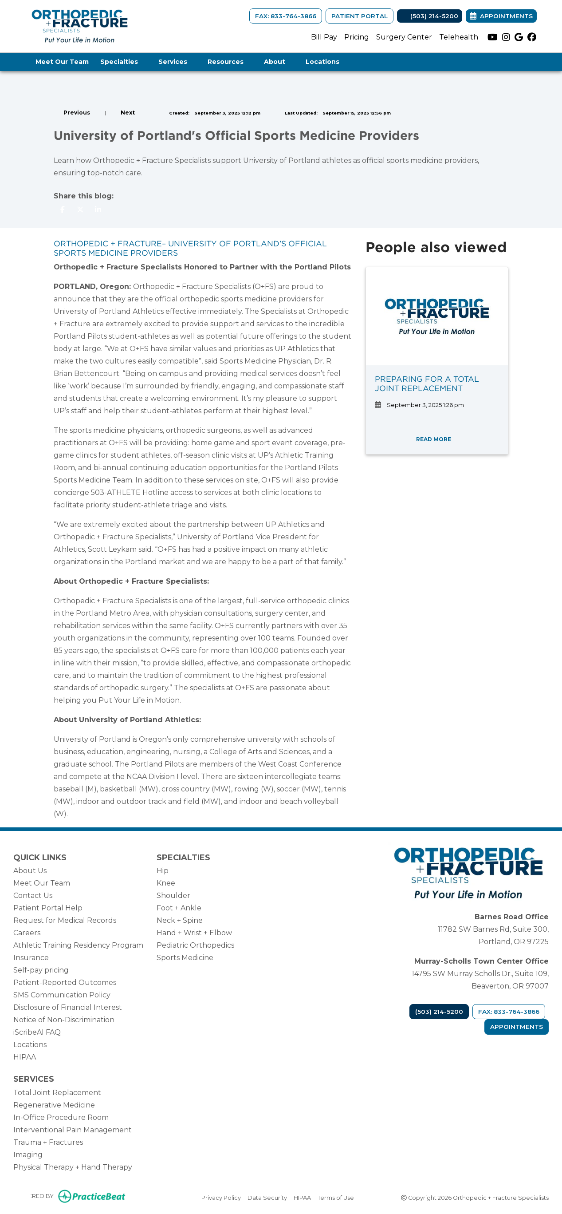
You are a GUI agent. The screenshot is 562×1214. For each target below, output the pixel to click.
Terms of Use (336, 1197)
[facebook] (531, 37)
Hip (163, 870)
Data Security (267, 1197)
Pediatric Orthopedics (195, 945)
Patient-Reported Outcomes (64, 982)
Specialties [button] (123, 62)
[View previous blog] (72, 112)
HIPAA (24, 1057)
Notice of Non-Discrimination (63, 1020)
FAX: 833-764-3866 (285, 16)
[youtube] (492, 37)
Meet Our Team (62, 62)
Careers (26, 933)
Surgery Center (404, 37)
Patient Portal (359, 16)
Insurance (31, 957)
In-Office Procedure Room (61, 1117)
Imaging (28, 1155)
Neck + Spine (180, 920)
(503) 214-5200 (429, 16)
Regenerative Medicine (54, 1105)
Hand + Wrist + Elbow (194, 933)
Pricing (356, 37)
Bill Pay (324, 37)
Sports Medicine (185, 957)
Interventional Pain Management (72, 1130)
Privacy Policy (221, 1197)
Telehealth (458, 37)
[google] (519, 37)
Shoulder (173, 895)
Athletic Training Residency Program (78, 945)
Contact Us (32, 895)
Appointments (516, 1026)
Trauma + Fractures (48, 1142)
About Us (30, 870)
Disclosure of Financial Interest (67, 1007)
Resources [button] (230, 62)
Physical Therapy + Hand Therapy (72, 1167)
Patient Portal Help (48, 908)
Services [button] (177, 62)
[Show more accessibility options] (19, 1197)
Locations (30, 1044)
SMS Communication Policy (61, 995)
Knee (166, 883)
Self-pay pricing (41, 970)
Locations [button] (327, 62)
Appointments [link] (501, 16)
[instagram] (506, 37)
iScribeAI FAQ (37, 1032)
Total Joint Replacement (57, 1092)
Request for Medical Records (64, 920)
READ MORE (437, 439)
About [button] (279, 62)
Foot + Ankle (179, 908)
